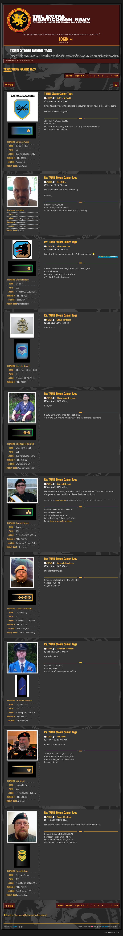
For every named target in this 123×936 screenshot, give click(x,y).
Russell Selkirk (64, 817)
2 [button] (90, 76)
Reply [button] (9, 84)
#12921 (49, 320)
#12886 (49, 182)
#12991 (49, 736)
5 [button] (102, 76)
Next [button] (116, 76)
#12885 (49, 98)
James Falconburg (65, 563)
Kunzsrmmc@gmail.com (61, 521)
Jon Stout (61, 736)
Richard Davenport (65, 649)
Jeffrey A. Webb (64, 98)
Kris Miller (61, 182)
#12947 (49, 484)
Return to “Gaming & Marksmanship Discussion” (25, 915)
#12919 (49, 246)
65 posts (69, 76)
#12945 (49, 398)
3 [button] (94, 76)
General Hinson (64, 484)
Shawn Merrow (63, 246)
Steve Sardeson (64, 320)
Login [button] (65, 39)
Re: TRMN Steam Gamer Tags (60, 178)
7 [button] (111, 76)
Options (60, 905)
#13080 (49, 817)
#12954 (49, 649)
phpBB (15, 927)
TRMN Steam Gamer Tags (20, 69)
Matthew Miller (104, 257)
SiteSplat (105, 927)
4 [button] (98, 76)
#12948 (49, 563)
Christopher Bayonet (66, 398)
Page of (79, 76)
